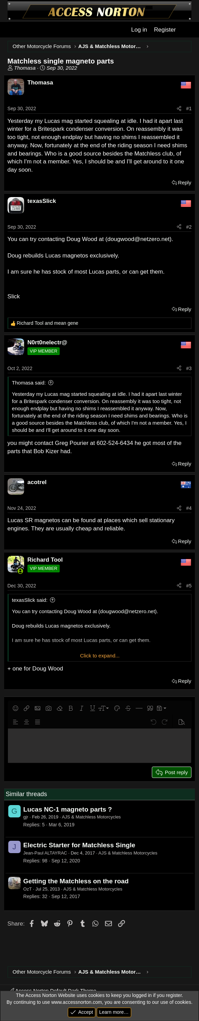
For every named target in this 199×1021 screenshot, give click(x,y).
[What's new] (186, 30)
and (47, 323)
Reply (184, 182)
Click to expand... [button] (99, 655)
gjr (25, 816)
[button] (15, 708)
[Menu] (12, 29)
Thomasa (25, 68)
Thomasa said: (29, 383)
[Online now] (20, 571)
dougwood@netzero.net (138, 239)
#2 (189, 227)
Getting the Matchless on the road (76, 881)
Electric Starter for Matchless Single (79, 845)
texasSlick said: (30, 600)
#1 (189, 108)
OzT (27, 889)
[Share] (179, 108)
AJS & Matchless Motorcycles (91, 816)
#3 (189, 368)
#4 (189, 508)
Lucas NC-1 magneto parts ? (67, 809)
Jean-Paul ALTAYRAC (45, 853)
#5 (189, 585)
